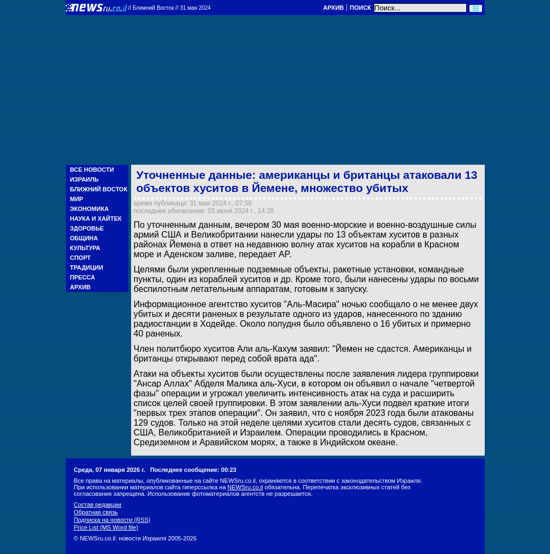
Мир (76, 199)
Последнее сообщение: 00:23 (193, 469)
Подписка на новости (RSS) (112, 519)
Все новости (92, 169)
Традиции (86, 267)
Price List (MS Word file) (106, 527)
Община (84, 238)
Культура (85, 248)
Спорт (80, 257)
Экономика (89, 209)
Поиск (360, 7)
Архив (333, 7)
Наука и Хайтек (96, 218)
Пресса (82, 277)
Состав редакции (97, 504)
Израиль (84, 179)
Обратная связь (96, 512)
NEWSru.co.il (245, 487)
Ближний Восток (99, 189)
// (169, 8)
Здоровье (87, 228)
